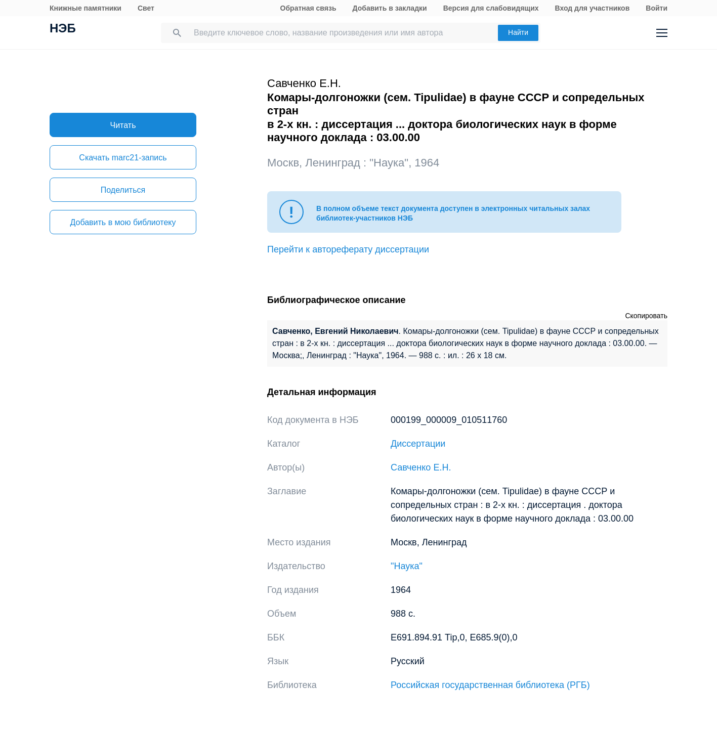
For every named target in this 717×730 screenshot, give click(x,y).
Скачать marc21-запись (122, 157)
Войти (656, 8)
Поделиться (123, 190)
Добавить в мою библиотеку (123, 222)
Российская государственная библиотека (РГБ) (490, 685)
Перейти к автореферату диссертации (348, 249)
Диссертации (418, 444)
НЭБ (63, 29)
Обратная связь (308, 8)
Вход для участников (592, 8)
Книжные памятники (85, 8)
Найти (518, 32)
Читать (123, 125)
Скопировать (646, 316)
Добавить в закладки (390, 8)
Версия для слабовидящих (491, 8)
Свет (146, 8)
